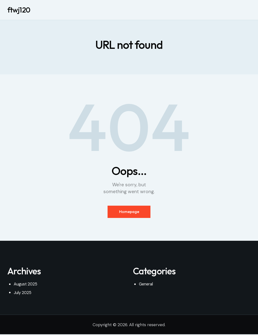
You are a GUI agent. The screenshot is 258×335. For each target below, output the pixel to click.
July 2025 (23, 293)
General (146, 285)
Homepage (129, 212)
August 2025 (26, 285)
